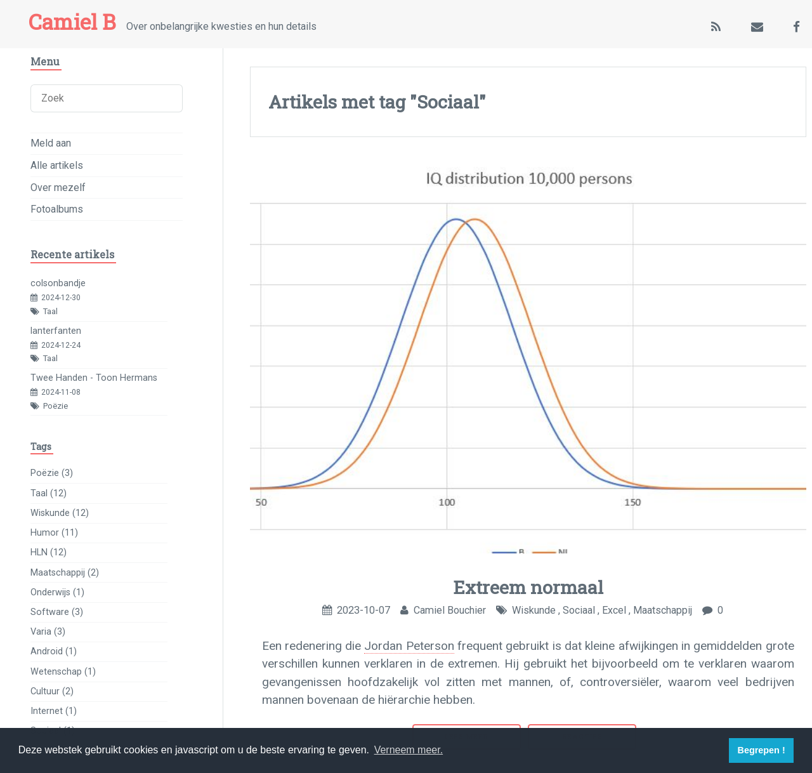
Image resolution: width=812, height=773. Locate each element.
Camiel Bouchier (450, 610)
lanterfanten (55, 331)
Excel (614, 610)
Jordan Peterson (409, 645)
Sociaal (579, 610)
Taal (50, 311)
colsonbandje (58, 283)
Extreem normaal (528, 587)
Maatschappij (662, 610)
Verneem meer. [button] (408, 749)
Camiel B (72, 22)
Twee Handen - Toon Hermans (93, 378)
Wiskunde (534, 610)
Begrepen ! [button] (761, 750)
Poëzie (55, 406)
